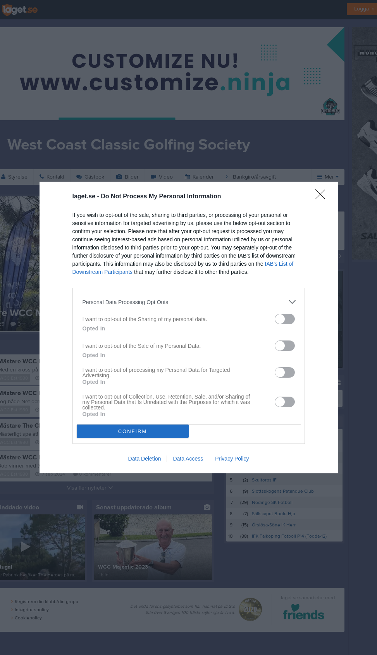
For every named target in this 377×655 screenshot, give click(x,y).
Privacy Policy (232, 459)
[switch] (285, 319)
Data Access (188, 459)
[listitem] (189, 302)
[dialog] (189, 327)
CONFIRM (132, 431)
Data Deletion (144, 459)
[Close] (322, 196)
